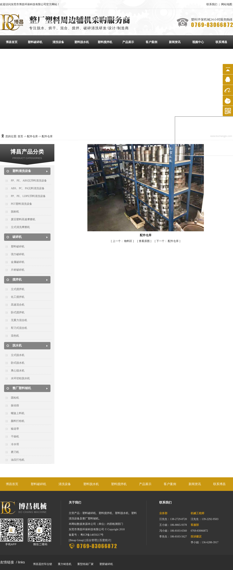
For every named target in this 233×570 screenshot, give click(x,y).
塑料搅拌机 (105, 42)
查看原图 (144, 241)
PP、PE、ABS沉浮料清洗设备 (29, 180)
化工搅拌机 (17, 296)
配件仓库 (32, 136)
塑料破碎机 (35, 42)
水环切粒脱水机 (20, 378)
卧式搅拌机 (17, 312)
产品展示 (128, 42)
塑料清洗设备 (21, 171)
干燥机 (15, 436)
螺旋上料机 (17, 413)
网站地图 (226, 4)
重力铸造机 (64, 564)
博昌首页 (11, 42)
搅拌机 (17, 279)
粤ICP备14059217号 (92, 534)
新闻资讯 (175, 42)
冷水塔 (15, 444)
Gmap (80, 540)
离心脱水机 (17, 370)
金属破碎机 (17, 262)
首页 (20, 136)
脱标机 (15, 211)
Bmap (73, 540)
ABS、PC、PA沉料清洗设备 (27, 188)
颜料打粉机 (17, 421)
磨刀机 (15, 452)
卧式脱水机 (17, 362)
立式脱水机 (17, 355)
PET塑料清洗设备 (21, 203)
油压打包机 (17, 459)
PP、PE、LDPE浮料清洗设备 (28, 196)
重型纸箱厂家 (85, 564)
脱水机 (17, 345)
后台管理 (91, 540)
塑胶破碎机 (106, 564)
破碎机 (17, 236)
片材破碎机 (17, 269)
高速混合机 (17, 304)
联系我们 (211, 4)
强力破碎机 (17, 254)
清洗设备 (58, 42)
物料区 (123, 241)
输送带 (15, 428)
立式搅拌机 (17, 289)
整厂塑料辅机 (21, 388)
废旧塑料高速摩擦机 (23, 219)
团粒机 (15, 397)
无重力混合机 (19, 320)
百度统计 (104, 540)
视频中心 (198, 42)
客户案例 (151, 42)
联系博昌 (221, 42)
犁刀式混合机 (19, 327)
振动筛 (15, 405)
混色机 (15, 335)
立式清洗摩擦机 (20, 227)
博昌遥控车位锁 (42, 564)
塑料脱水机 (81, 42)
